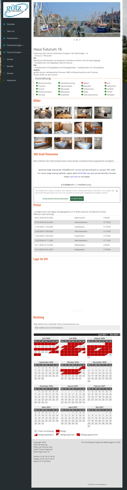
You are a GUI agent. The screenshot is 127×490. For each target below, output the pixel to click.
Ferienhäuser (10, 38)
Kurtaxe (8, 73)
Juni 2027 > (103, 334)
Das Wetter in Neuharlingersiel (97, 484)
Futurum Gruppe (12, 52)
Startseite (9, 24)
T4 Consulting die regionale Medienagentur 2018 (100, 442)
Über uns (8, 31)
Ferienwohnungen (12, 45)
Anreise (8, 59)
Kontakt (8, 66)
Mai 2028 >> (115, 334)
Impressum (9, 80)
